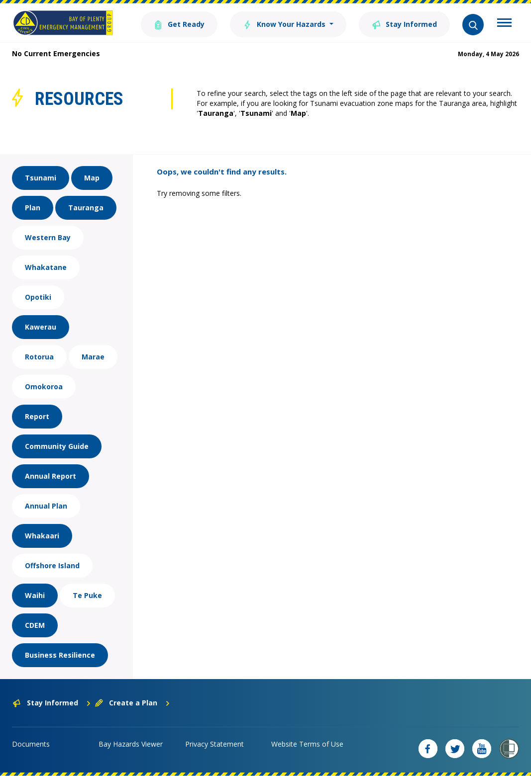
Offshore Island (52, 565)
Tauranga (86, 207)
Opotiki (38, 297)
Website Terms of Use (307, 744)
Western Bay (48, 237)
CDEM (35, 625)
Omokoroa (44, 386)
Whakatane (46, 267)
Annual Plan (46, 506)
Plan (32, 207)
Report (37, 416)
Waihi (35, 595)
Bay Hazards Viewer (131, 744)
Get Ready (179, 23)
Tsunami (40, 177)
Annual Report (50, 476)
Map (92, 177)
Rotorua (39, 356)
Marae (93, 356)
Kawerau (40, 327)
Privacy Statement (214, 744)
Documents (31, 744)
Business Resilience (60, 655)
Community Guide (57, 446)
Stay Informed (404, 23)
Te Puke (87, 595)
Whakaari (42, 535)
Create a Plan (132, 702)
